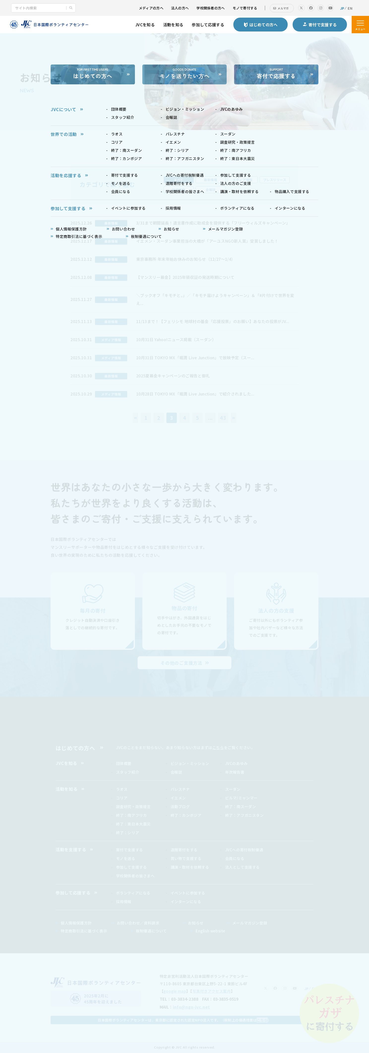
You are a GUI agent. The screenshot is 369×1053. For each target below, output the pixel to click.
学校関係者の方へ (210, 7)
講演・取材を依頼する (190, 867)
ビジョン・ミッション (190, 763)
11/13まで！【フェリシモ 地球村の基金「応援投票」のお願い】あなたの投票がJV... (212, 321)
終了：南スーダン (240, 806)
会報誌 (176, 772)
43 (223, 417)
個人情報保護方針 (76, 922)
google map (174, 991)
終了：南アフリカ (131, 815)
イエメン (178, 797)
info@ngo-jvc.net (191, 1007)
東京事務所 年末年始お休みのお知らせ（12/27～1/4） (185, 259)
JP (342, 8)
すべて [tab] (179, 179)
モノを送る (125, 858)
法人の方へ (180, 7)
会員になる (235, 858)
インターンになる (186, 901)
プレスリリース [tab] (274, 179)
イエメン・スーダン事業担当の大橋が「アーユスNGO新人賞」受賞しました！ (207, 241)
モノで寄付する (245, 7)
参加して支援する (131, 867)
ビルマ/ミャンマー (241, 797)
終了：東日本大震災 (133, 823)
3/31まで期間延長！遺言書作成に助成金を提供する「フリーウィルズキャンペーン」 (213, 223)
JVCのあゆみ (236, 763)
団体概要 (123, 763)
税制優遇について (151, 930)
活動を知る (173, 25)
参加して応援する (208, 25)
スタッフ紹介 (127, 772)
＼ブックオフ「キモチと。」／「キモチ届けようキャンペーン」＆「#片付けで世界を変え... (215, 299)
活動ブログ (180, 806)
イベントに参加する (188, 892)
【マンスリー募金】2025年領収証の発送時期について (185, 277)
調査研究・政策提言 (133, 806)
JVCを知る (145, 25)
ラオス (122, 789)
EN (350, 8)
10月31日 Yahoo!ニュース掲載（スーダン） (176, 339)
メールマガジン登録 (249, 922)
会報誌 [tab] (211, 189)
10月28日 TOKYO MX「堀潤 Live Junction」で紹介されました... (195, 394)
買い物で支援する (186, 858)
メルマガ (283, 8)
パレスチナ (180, 789)
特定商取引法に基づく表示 (84, 930)
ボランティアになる (133, 892)
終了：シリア (127, 832)
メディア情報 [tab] (242, 179)
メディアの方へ (151, 7)
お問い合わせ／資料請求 (138, 922)
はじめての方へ (75, 748)
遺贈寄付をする (184, 849)
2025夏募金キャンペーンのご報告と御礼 (173, 376)
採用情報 (123, 901)
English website (210, 930)
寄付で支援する (129, 849)
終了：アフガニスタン (244, 815)
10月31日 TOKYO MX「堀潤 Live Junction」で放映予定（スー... (195, 358)
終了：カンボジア (186, 815)
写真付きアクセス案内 (211, 991)
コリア (122, 797)
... (210, 417)
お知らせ (195, 922)
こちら (218, 747)
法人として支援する (242, 867)
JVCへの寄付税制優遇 (244, 849)
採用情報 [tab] (178, 189)
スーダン (233, 789)
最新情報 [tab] (210, 179)
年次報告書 (235, 772)
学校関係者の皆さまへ (135, 875)
